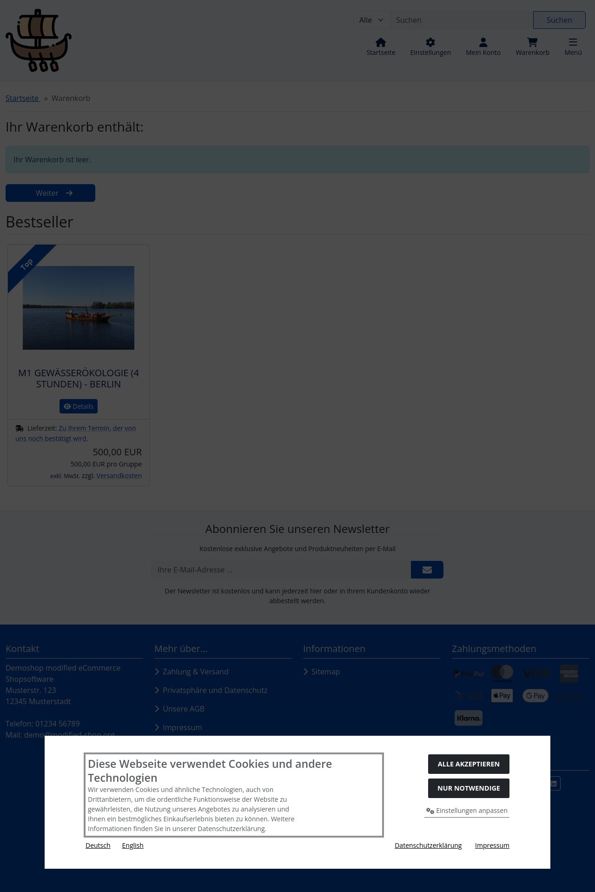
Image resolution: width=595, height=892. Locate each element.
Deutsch (98, 845)
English (133, 845)
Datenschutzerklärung (428, 845)
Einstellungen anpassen (467, 810)
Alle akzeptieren (469, 763)
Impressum (492, 845)
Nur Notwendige (468, 788)
